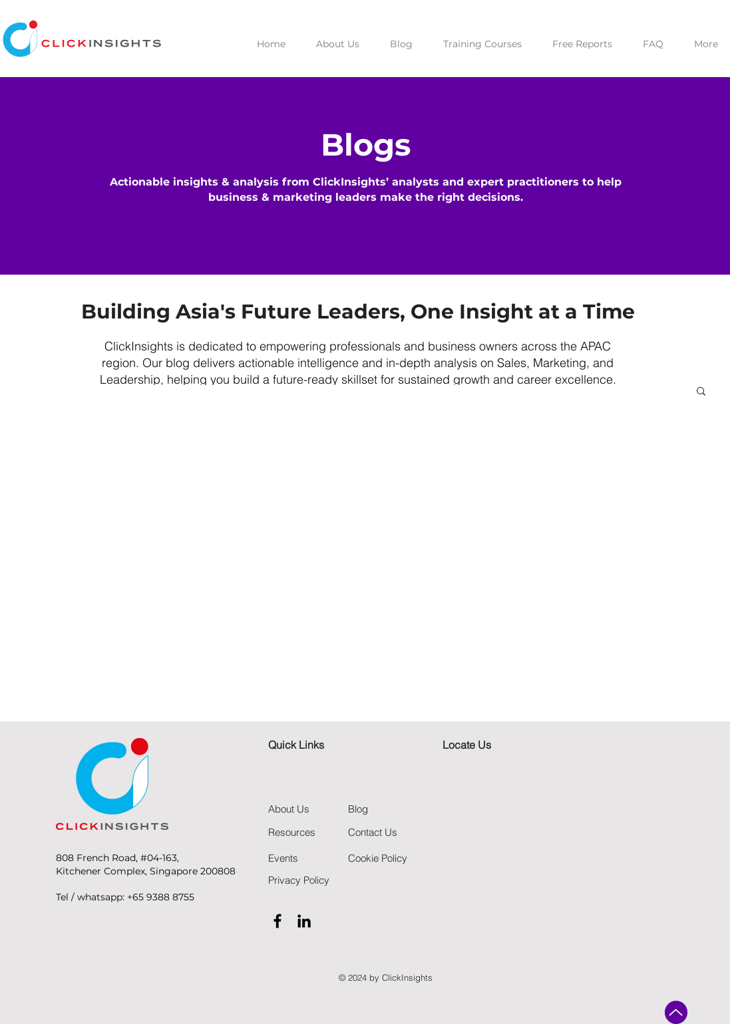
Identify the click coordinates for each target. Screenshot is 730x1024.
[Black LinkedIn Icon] (304, 921)
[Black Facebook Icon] (277, 921)
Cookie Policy (377, 858)
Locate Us (467, 744)
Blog (358, 809)
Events (283, 858)
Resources (291, 832)
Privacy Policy (298, 880)
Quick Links (296, 744)
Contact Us (372, 832)
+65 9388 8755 (160, 897)
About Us (288, 809)
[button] (701, 392)
